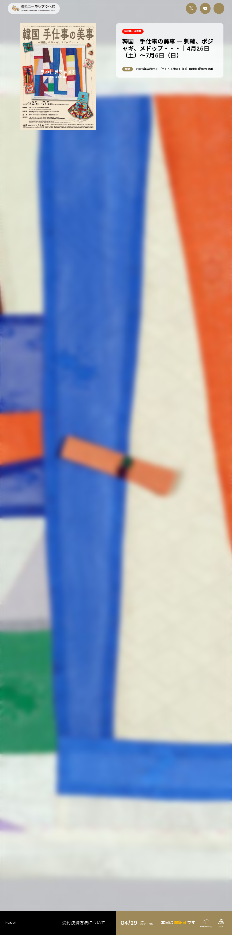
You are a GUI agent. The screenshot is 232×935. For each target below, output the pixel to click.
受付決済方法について (107, 923)
